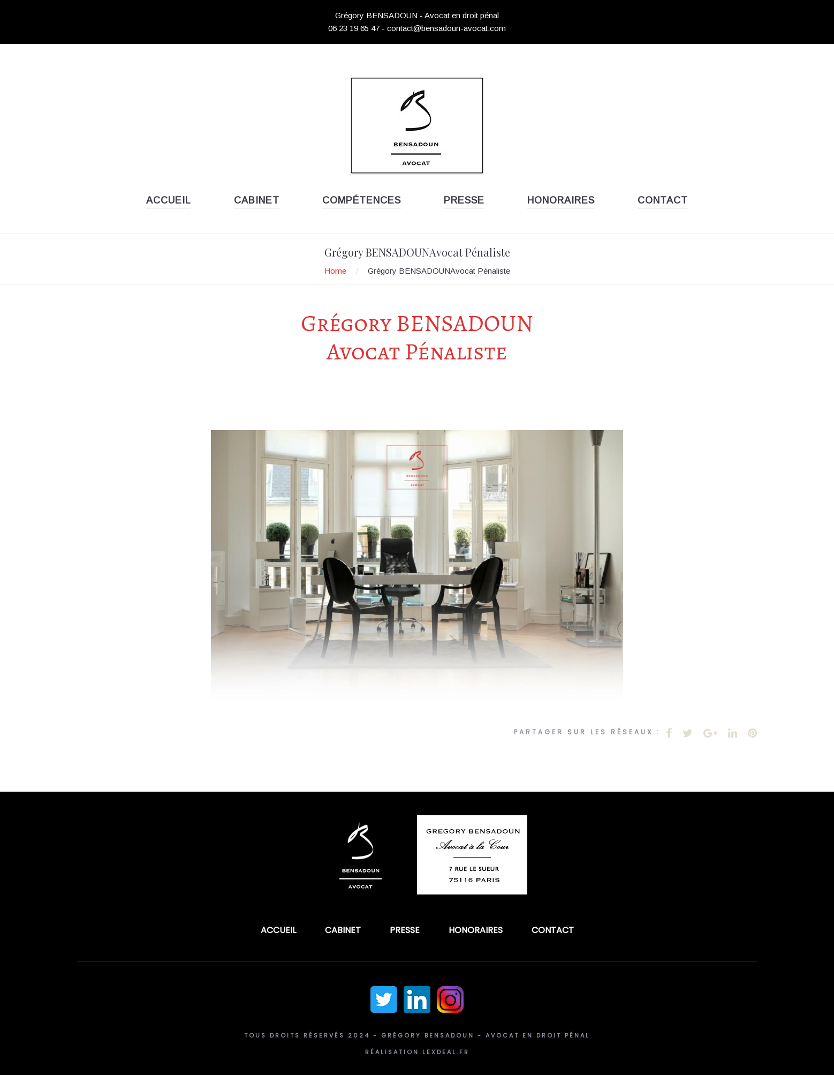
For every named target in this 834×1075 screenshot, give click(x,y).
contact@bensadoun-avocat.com (446, 28)
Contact (663, 200)
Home (335, 270)
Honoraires (561, 200)
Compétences (361, 200)
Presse (464, 200)
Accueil (168, 200)
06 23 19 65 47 (354, 28)
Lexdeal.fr (445, 1052)
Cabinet (256, 200)
